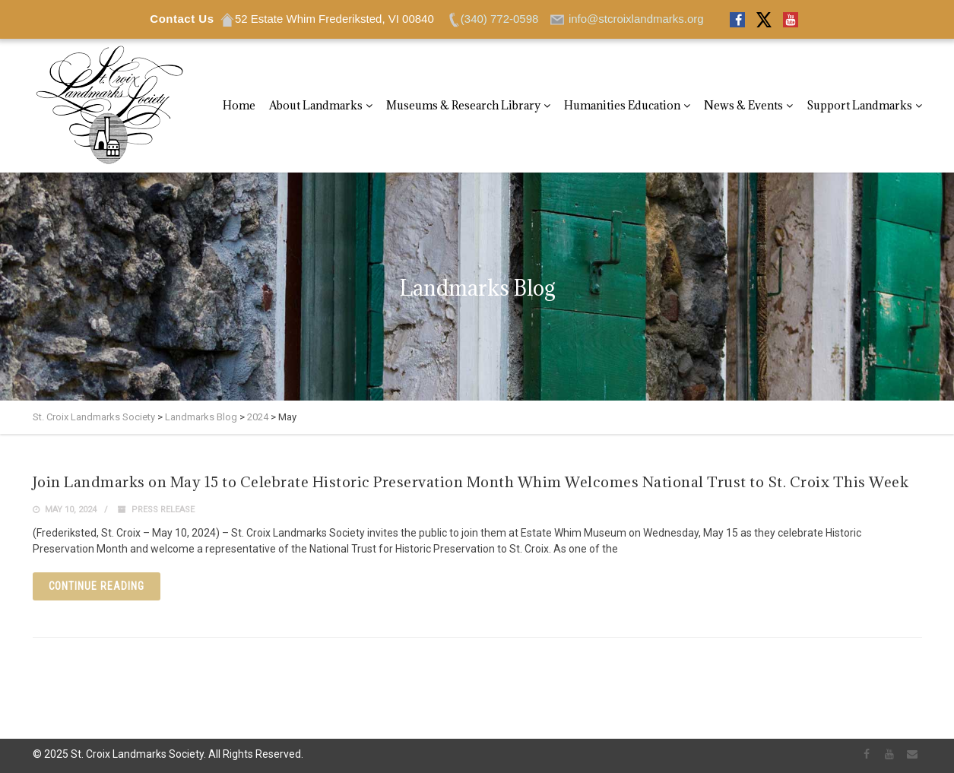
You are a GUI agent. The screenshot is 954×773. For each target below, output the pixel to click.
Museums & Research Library (463, 105)
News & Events (743, 105)
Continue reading (97, 586)
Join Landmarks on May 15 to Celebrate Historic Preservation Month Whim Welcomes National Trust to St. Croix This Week (471, 482)
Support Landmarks (859, 105)
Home (239, 105)
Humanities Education (622, 105)
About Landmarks (316, 105)
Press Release (163, 510)
